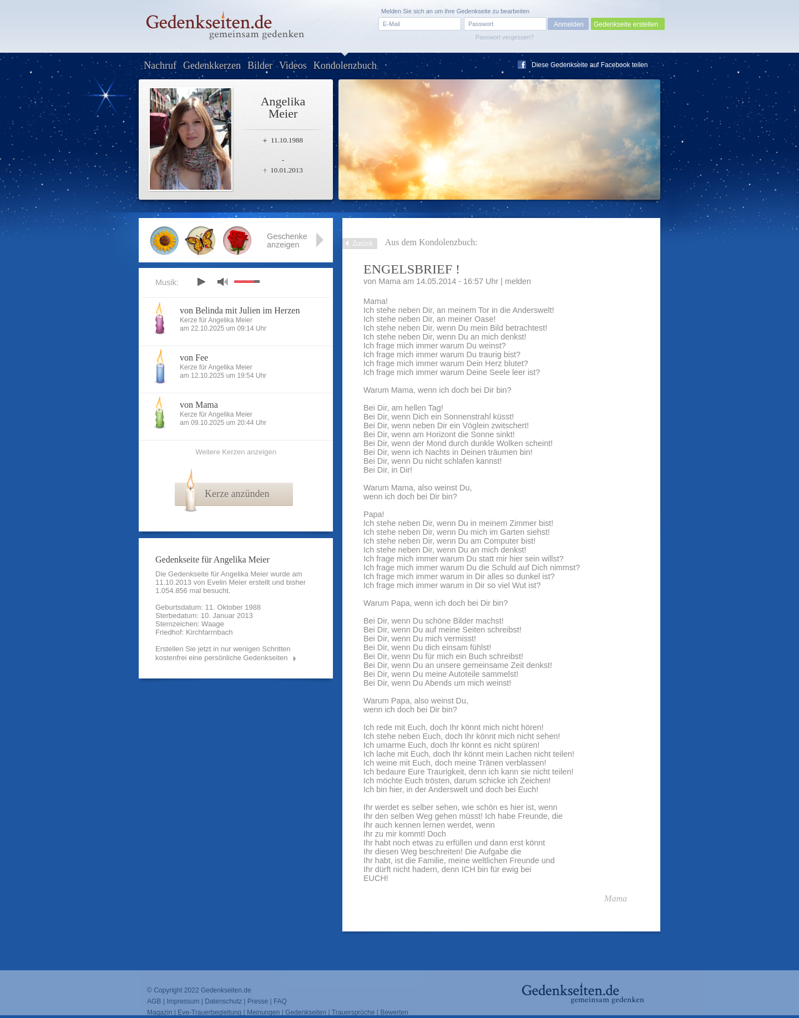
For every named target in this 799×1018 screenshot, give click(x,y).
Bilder (259, 65)
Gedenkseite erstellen (626, 24)
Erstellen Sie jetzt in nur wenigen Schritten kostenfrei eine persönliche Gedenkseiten (223, 653)
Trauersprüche (353, 1012)
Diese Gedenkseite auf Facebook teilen (590, 65)
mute (222, 281)
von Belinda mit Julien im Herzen (240, 310)
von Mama (199, 404)
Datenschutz (223, 1001)
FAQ (280, 1001)
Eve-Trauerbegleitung (209, 1012)
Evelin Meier (227, 582)
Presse (257, 1001)
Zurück (362, 243)
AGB (154, 1001)
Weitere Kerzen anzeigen (235, 452)
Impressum (182, 1001)
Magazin (159, 1012)
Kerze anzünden (237, 493)
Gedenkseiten (305, 1012)
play (201, 282)
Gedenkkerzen (212, 65)
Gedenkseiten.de (226, 990)
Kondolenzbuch (345, 65)
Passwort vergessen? (505, 37)
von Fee (194, 357)
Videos (293, 65)
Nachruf (160, 65)
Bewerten (394, 1012)
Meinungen (263, 1012)
